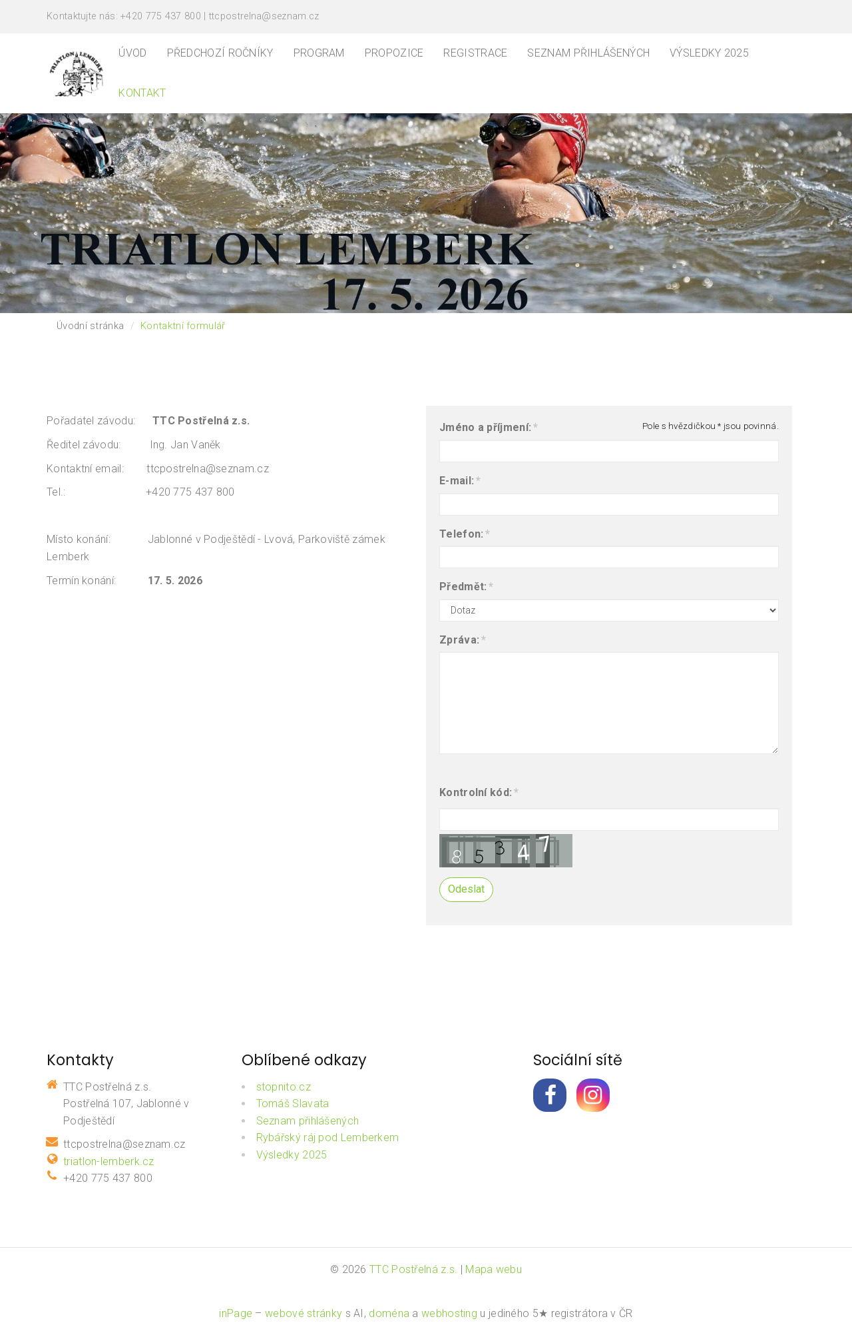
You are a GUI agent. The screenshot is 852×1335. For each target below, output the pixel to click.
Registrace (475, 53)
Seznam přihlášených (588, 53)
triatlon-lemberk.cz (108, 1161)
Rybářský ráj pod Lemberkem (327, 1137)
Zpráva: (459, 640)
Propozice (394, 53)
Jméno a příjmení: (485, 427)
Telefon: (461, 534)
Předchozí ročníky (220, 53)
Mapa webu (493, 1269)
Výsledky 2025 (709, 53)
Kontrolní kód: (475, 792)
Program (319, 53)
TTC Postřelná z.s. (413, 1269)
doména (389, 1313)
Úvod (132, 53)
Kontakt (142, 93)
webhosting (449, 1313)
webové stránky (303, 1313)
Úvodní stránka (90, 326)
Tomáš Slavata (292, 1103)
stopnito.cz (283, 1087)
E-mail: (456, 481)
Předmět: (463, 587)
